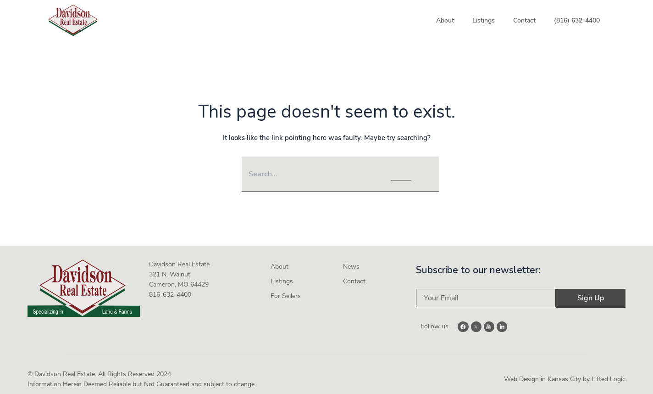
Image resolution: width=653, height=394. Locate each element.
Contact (524, 20)
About (445, 20)
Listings (483, 20)
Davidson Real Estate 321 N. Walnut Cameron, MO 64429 (179, 272)
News (351, 264)
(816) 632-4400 (577, 20)
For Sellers (286, 293)
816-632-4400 (170, 292)
